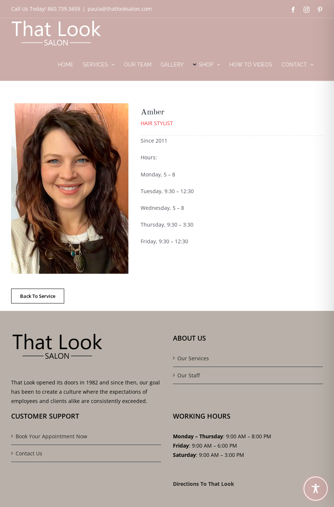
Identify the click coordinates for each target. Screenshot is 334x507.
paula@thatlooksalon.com (120, 8)
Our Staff (188, 375)
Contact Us (29, 453)
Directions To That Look (203, 483)
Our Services (193, 358)
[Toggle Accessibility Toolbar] (315, 488)
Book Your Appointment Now (51, 436)
